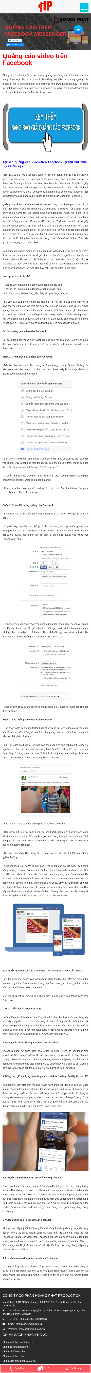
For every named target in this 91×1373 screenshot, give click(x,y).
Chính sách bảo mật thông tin (18, 1342)
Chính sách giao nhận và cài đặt (19, 1361)
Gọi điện (16, 1368)
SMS (43, 1368)
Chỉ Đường (72, 1368)
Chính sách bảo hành (14, 1356)
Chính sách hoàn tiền (14, 1351)
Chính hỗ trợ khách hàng (16, 1346)
